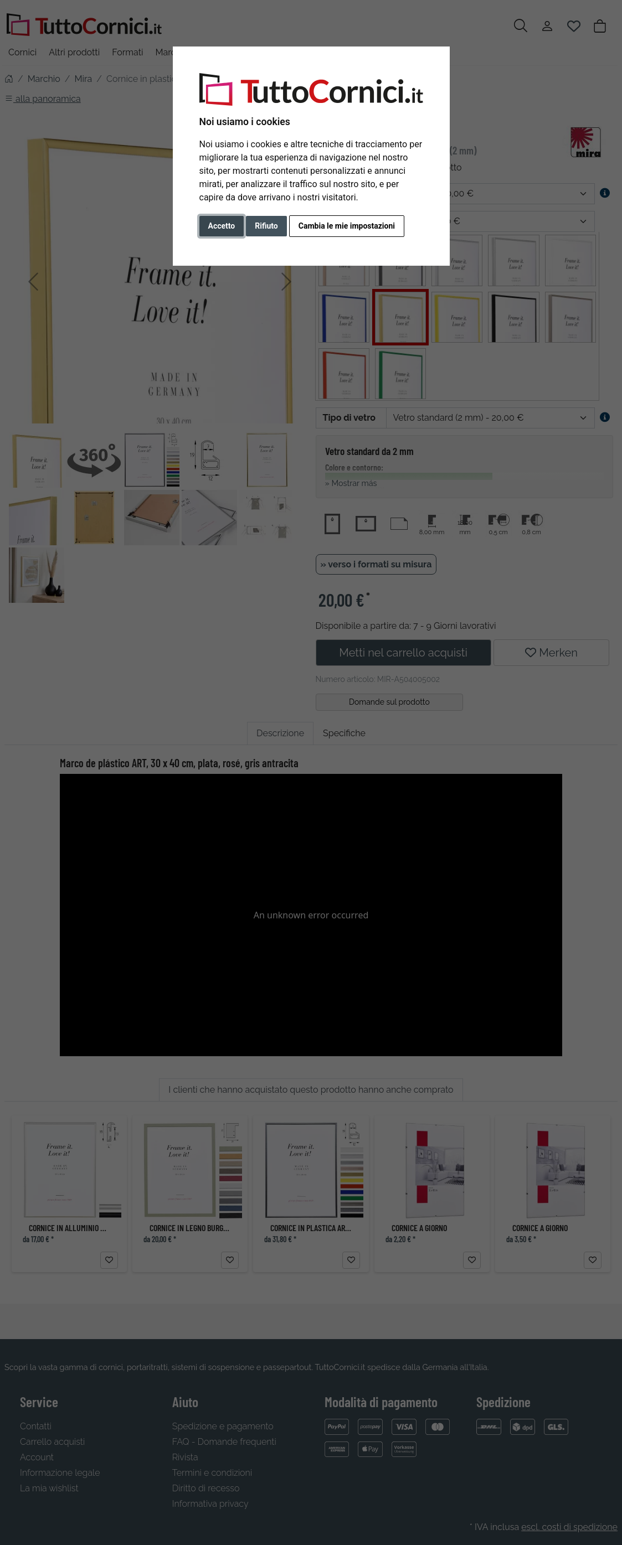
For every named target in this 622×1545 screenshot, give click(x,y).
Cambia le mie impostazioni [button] (347, 225)
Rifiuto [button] (266, 225)
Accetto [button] (221, 225)
